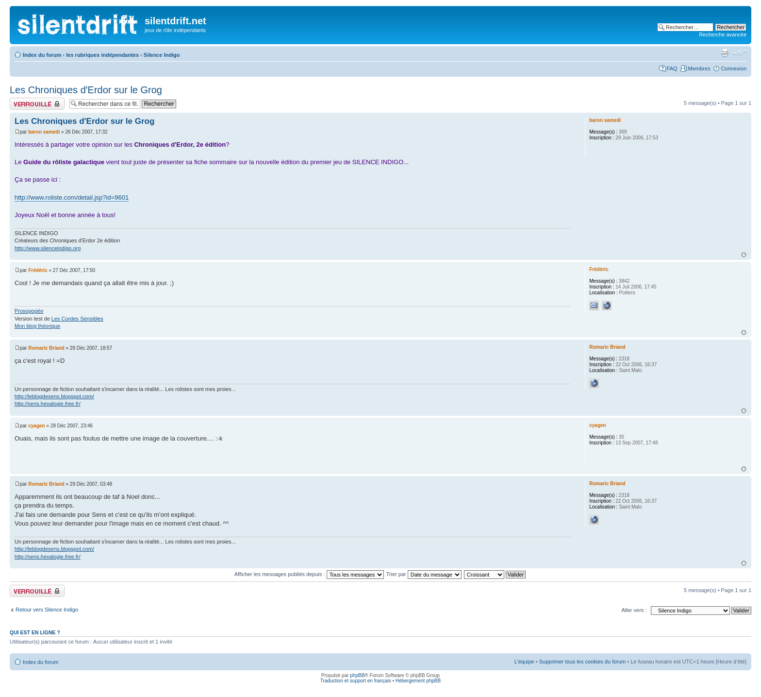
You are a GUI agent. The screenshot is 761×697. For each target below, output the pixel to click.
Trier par (424, 574)
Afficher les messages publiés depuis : (309, 574)
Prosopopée (29, 311)
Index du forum (42, 55)
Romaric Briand (46, 348)
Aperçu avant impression (724, 53)
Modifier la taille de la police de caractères (739, 53)
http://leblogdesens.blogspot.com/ (54, 396)
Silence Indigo (162, 55)
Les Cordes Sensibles (77, 319)
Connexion (733, 68)
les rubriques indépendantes (102, 55)
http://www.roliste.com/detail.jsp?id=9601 (72, 197)
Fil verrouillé (37, 104)
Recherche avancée (722, 34)
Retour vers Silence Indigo (47, 609)
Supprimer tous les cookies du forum (582, 661)
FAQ (672, 68)
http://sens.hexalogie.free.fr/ (48, 404)
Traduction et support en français (355, 680)
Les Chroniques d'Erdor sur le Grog (86, 90)
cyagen (36, 425)
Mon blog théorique (37, 326)
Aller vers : (633, 610)
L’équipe (524, 661)
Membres (699, 68)
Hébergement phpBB (418, 680)
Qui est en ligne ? (35, 632)
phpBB (357, 675)
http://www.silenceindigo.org (48, 248)
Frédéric (37, 270)
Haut (743, 254)
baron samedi (44, 132)
